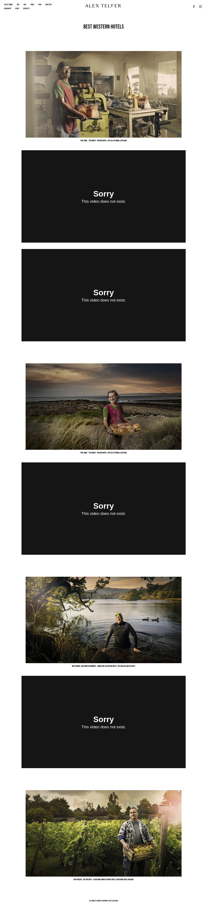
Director (48, 4)
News (17, 8)
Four (39, 4)
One (18, 4)
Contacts (26, 8)
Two (24, 4)
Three (32, 4)
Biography (7, 8)
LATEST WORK (8, 4)
